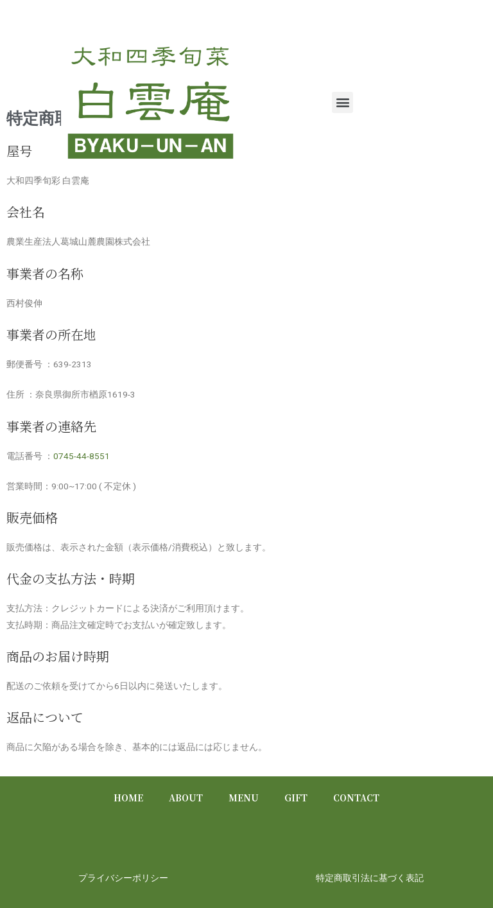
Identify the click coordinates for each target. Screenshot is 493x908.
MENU (244, 797)
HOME (128, 797)
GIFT (295, 797)
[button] (342, 102)
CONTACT (356, 797)
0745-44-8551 (81, 456)
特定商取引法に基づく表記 (370, 878)
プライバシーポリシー (123, 878)
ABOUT (186, 797)
